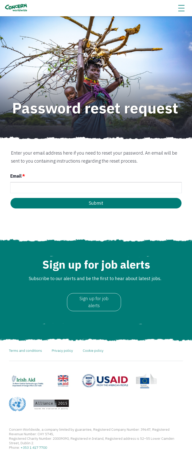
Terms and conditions (25, 350)
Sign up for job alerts (94, 302)
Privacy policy (62, 350)
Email (17, 176)
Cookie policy (93, 350)
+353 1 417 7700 (33, 447)
